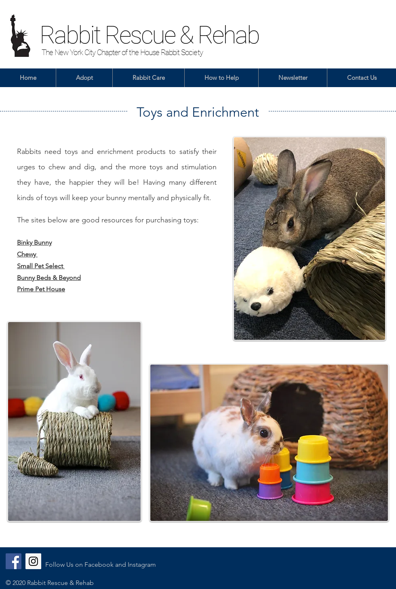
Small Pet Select (41, 266)
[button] (84, 77)
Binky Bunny (34, 242)
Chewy (27, 254)
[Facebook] (13, 561)
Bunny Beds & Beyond (49, 278)
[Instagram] (33, 561)
